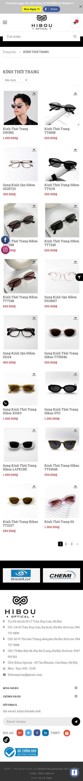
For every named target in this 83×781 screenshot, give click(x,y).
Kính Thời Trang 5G (59, 522)
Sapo (49, 777)
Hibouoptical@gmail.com (25, 674)
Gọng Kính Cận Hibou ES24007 (60, 299)
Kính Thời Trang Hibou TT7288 (20, 243)
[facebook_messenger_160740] (74, 772)
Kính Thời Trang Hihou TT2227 (20, 523)
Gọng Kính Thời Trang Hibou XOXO (19, 411)
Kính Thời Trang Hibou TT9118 (61, 187)
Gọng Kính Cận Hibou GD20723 (19, 187)
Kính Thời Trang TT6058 (57, 130)
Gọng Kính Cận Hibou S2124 (19, 355)
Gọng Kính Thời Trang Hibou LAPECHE (19, 467)
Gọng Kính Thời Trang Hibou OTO (61, 411)
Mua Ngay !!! (32, 9)
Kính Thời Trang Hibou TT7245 (61, 243)
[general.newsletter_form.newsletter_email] (41, 721)
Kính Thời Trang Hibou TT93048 (61, 467)
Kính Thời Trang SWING (15, 130)
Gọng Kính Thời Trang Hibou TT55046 (61, 355)
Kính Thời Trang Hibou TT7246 (20, 299)
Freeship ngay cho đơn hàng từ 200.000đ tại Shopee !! (40, 3)
